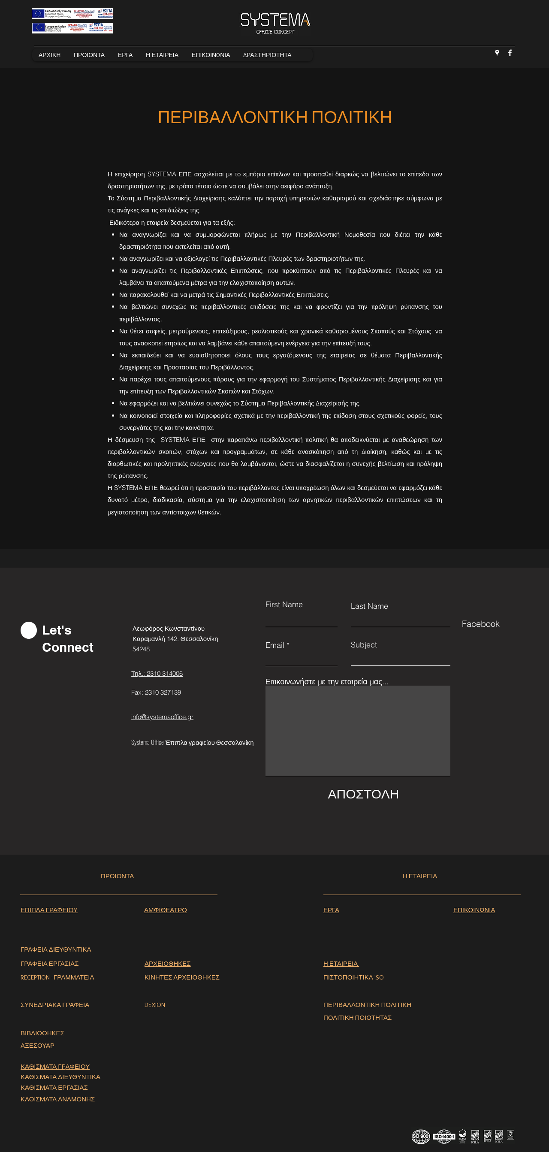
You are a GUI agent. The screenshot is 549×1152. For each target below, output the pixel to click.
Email (274, 645)
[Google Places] (497, 52)
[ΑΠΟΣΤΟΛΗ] (363, 794)
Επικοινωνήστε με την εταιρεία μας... (327, 682)
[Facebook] (510, 52)
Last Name (369, 606)
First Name (284, 604)
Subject (364, 645)
